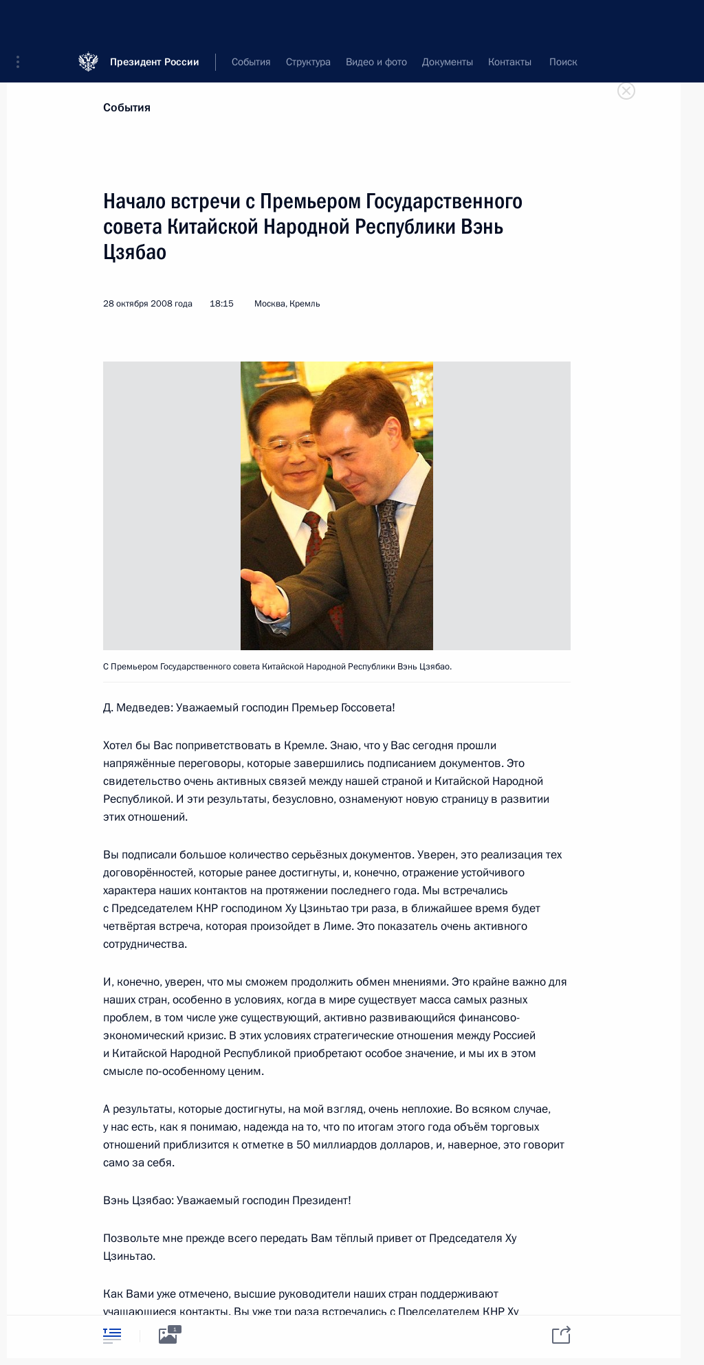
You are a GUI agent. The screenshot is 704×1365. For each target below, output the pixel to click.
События (127, 107)
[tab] (112, 1336)
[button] (22, 20)
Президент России (154, 20)
